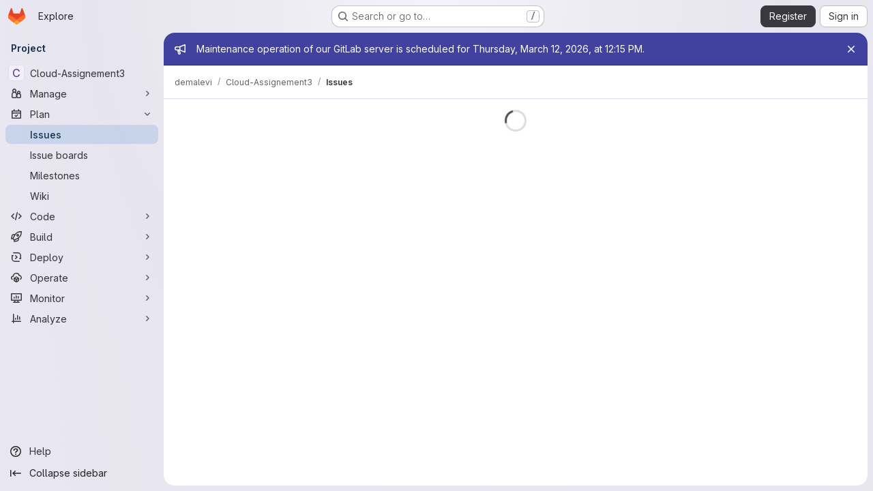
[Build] (81, 236)
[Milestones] (81, 175)
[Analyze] (81, 318)
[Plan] (81, 113)
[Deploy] (81, 257)
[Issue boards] (81, 154)
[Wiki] (81, 195)
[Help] (81, 451)
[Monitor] (81, 298)
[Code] (81, 216)
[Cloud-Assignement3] (81, 73)
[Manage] (81, 93)
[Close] (851, 49)
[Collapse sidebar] (81, 473)
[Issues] (81, 134)
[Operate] (81, 277)
